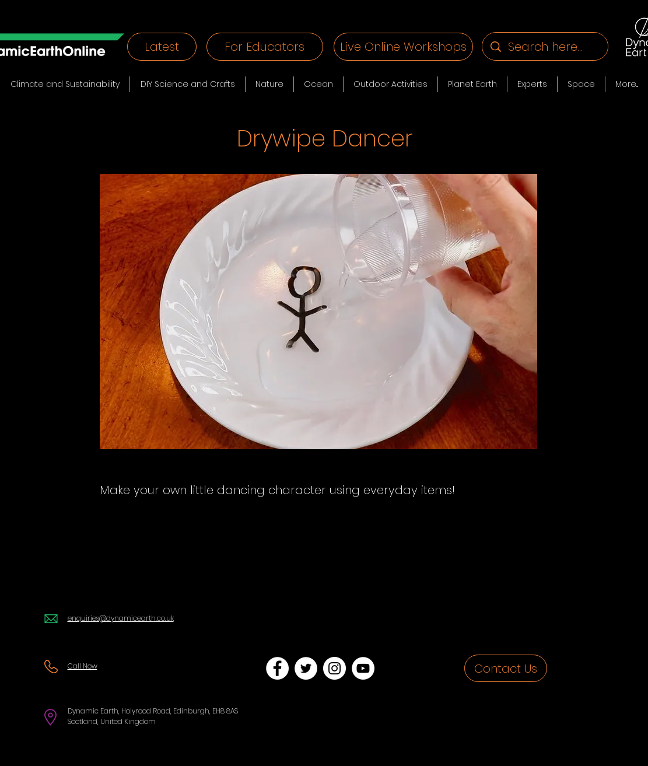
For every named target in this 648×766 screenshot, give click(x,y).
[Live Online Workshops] (403, 47)
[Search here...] (545, 46)
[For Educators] (264, 47)
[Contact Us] (505, 668)
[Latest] (162, 47)
